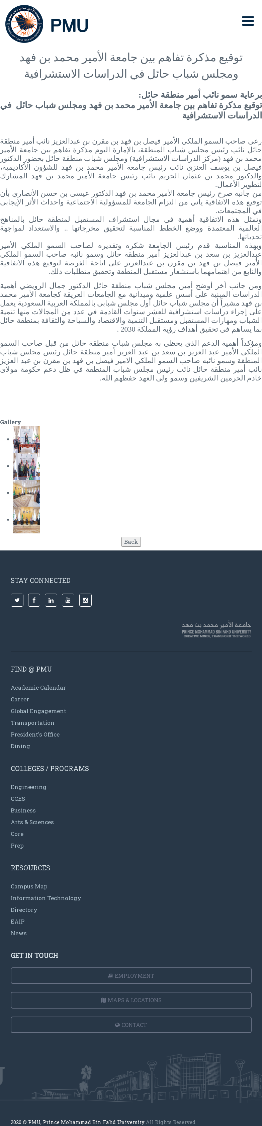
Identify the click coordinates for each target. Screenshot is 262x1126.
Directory (24, 910)
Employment (131, 975)
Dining (20, 746)
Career (20, 699)
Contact (131, 1024)
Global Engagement (38, 711)
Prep (17, 845)
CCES (18, 798)
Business (23, 810)
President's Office (35, 734)
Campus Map (29, 886)
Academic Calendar (38, 687)
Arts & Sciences (32, 822)
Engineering (29, 787)
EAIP (17, 921)
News (19, 933)
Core (17, 834)
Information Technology (46, 898)
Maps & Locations (131, 1000)
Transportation (33, 722)
